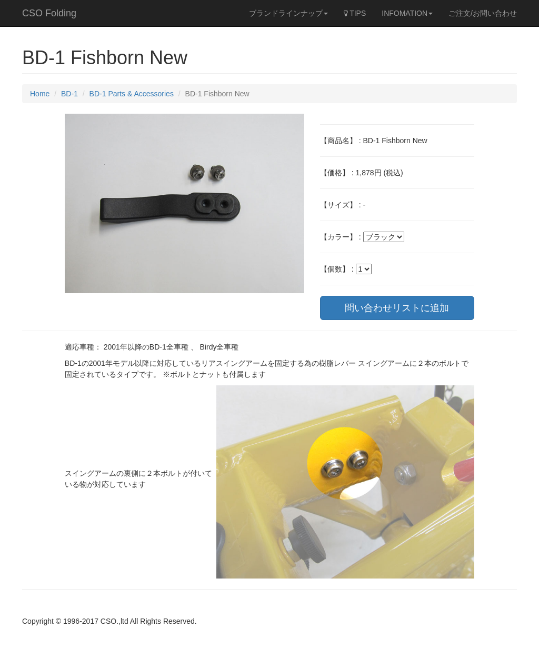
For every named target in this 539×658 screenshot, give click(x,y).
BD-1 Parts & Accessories (131, 93)
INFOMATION (407, 13)
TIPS (355, 13)
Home (39, 93)
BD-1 (69, 93)
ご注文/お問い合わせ (482, 13)
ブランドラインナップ (288, 13)
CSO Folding (49, 13)
